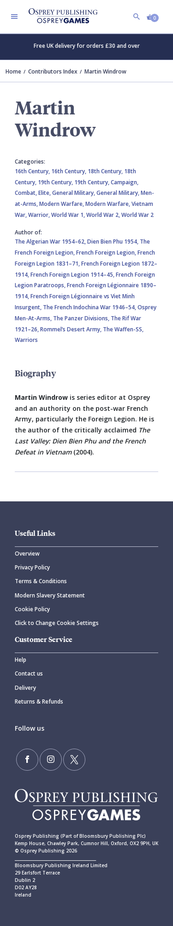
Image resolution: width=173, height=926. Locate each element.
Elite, (45, 193)
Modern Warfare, (62, 204)
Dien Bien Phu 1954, (113, 241)
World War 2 (137, 215)
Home (13, 71)
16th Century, (33, 171)
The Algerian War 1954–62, (51, 241)
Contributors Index (53, 71)
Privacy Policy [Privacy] (32, 567)
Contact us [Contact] (29, 673)
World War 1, (68, 215)
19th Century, (56, 182)
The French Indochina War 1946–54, (90, 307)
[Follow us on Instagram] (51, 760)
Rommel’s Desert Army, (71, 329)
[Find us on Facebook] (27, 760)
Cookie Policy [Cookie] (32, 609)
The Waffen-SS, (123, 329)
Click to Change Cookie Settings (57, 623)
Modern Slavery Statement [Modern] (50, 595)
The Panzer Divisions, (82, 318)
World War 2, (103, 215)
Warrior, (39, 215)
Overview (27, 553)
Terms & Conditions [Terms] (41, 581)
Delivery (25, 688)
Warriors (26, 340)
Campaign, (124, 182)
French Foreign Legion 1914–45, (73, 274)
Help (20, 660)
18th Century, (106, 171)
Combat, (26, 193)
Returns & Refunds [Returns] (39, 701)
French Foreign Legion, (106, 252)
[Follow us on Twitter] (74, 760)
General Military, (74, 193)
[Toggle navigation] (14, 16)
